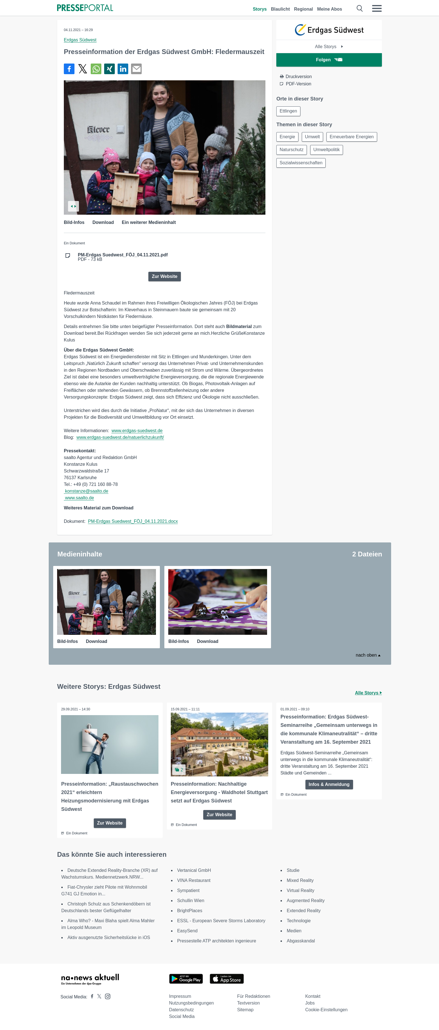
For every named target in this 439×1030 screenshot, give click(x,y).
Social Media (182, 1016)
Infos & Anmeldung (329, 784)
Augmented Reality (305, 900)
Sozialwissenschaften (338, 164)
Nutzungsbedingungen (191, 1003)
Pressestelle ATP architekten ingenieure (216, 940)
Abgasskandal (301, 940)
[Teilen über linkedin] (123, 69)
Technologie (298, 920)
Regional (303, 9)
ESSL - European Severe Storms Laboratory (221, 920)
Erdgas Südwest (80, 40)
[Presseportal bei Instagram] (106, 996)
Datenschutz (181, 1009)
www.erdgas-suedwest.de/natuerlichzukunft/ (120, 437)
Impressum (180, 996)
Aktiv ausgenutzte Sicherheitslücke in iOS (108, 937)
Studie (293, 870)
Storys (260, 9)
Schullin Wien (190, 900)
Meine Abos (329, 9)
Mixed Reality (300, 880)
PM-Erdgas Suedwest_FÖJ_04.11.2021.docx (133, 521)
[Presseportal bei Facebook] (90, 996)
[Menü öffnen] (377, 8)
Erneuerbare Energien (302, 150)
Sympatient (188, 890)
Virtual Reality (300, 890)
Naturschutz (347, 150)
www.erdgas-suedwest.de (136, 430)
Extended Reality (304, 910)
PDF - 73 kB (123, 257)
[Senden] (136, 69)
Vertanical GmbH (194, 870)
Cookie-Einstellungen (326, 1009)
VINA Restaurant (194, 880)
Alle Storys (329, 46)
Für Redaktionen (253, 996)
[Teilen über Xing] (109, 69)
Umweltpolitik (293, 164)
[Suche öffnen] (359, 8)
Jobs (310, 1003)
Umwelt (313, 137)
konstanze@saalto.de (86, 491)
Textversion (248, 1003)
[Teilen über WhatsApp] (96, 69)
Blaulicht (280, 9)
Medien (294, 930)
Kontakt (312, 996)
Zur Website (164, 276)
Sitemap (245, 1009)
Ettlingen (288, 111)
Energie (287, 137)
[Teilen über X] (82, 69)
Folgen (329, 59)
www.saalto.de (79, 497)
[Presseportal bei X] (98, 996)
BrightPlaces (189, 910)
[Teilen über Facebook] (69, 69)
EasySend (187, 930)
